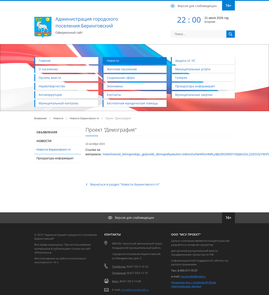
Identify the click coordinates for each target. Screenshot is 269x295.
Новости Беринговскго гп (84, 118)
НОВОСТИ (43, 141)
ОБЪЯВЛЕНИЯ (46, 132)
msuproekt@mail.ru (192, 276)
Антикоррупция (50, 95)
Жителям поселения (122, 69)
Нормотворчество (52, 86)
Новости (113, 61)
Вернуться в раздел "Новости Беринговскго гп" (125, 184)
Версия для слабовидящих (197, 6)
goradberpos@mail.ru (135, 290)
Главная (45, 61)
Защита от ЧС (185, 61)
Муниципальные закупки (193, 95)
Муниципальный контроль (58, 103)
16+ (228, 5)
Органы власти (50, 78)
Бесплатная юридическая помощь (132, 103)
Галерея (181, 78)
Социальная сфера (121, 78)
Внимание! (40, 118)
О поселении (48, 69)
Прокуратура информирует (195, 86)
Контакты (114, 95)
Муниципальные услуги (192, 69)
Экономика (115, 86)
